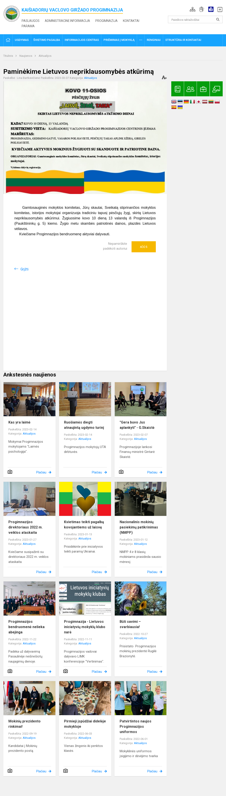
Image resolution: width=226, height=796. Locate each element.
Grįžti (24, 269)
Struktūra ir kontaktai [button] (183, 40)
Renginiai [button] (154, 40)
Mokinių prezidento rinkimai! (24, 724)
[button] (193, 9)
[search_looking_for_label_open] (217, 19)
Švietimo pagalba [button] (46, 40)
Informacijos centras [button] (82, 40)
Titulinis (8, 55)
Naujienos (26, 55)
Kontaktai (131, 21)
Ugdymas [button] (22, 40)
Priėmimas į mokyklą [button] (119, 40)
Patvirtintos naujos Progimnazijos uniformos (135, 726)
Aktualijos (45, 55)
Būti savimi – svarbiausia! (130, 624)
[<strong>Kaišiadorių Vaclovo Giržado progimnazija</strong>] (12, 13)
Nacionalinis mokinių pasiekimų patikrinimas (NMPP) (139, 527)
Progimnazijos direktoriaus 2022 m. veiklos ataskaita (25, 527)
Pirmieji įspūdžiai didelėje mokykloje (85, 724)
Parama (28, 26)
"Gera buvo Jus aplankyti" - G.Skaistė (137, 425)
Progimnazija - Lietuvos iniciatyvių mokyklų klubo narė (84, 626)
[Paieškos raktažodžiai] (195, 19)
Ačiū (143, 246)
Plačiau (41, 472)
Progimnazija (106, 21)
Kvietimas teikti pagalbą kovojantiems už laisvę (84, 524)
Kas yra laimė (19, 422)
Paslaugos (31, 21)
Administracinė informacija (67, 21)
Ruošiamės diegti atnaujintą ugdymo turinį (84, 425)
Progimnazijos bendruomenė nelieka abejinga (26, 626)
